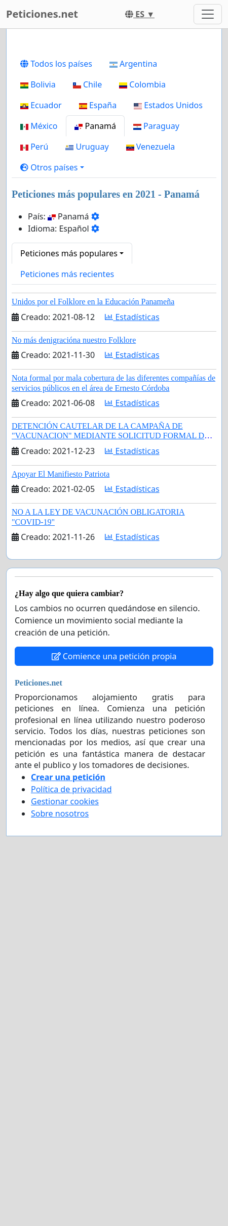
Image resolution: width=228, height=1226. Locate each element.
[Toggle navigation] (208, 14)
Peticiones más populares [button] (69, 480)
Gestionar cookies (65, 1028)
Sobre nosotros (60, 1041)
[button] (52, 394)
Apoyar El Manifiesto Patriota (60, 701)
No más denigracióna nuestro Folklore (74, 567)
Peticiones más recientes (67, 501)
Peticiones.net (42, 14)
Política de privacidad (71, 1016)
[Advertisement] (114, 159)
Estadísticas (132, 544)
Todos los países (56, 291)
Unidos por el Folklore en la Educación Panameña (93, 529)
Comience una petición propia (114, 883)
